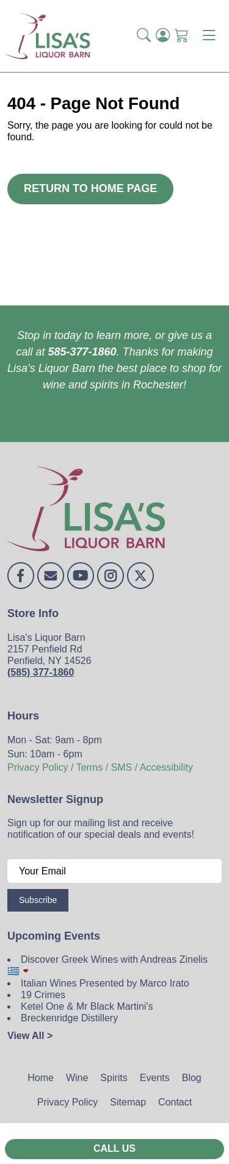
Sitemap (128, 1102)
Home (40, 1078)
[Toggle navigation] (209, 36)
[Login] (163, 36)
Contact (175, 1102)
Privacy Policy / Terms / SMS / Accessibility (100, 767)
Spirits (113, 1078)
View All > (30, 1035)
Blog (192, 1078)
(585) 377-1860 (40, 672)
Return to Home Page (90, 188)
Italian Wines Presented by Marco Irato (105, 983)
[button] (144, 36)
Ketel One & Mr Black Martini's (87, 1006)
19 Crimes (43, 995)
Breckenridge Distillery (69, 1018)
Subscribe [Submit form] (38, 900)
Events (155, 1078)
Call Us (114, 1148)
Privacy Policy (67, 1102)
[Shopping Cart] (182, 36)
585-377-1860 (82, 352)
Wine (77, 1078)
